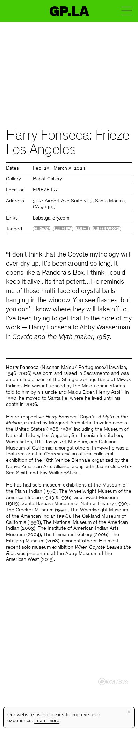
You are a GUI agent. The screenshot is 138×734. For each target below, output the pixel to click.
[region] (69, 636)
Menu (126, 11)
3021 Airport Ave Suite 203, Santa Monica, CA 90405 (79, 204)
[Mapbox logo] (113, 681)
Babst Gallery (47, 179)
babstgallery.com (51, 218)
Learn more (46, 721)
